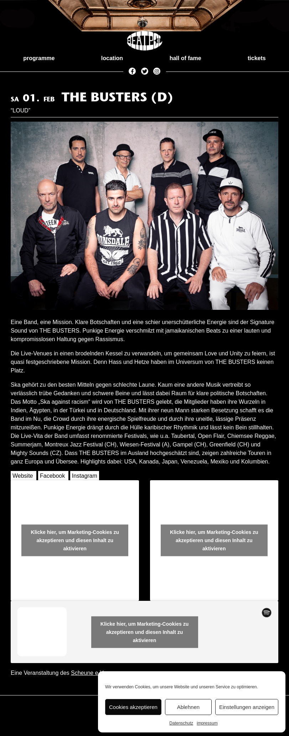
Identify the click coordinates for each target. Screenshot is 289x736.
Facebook (52, 476)
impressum (207, 723)
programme (39, 58)
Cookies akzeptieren (133, 707)
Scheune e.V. (88, 673)
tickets (257, 58)
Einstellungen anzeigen (246, 707)
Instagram (84, 476)
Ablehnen (188, 707)
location (112, 58)
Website (22, 476)
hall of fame (185, 58)
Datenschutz (181, 723)
